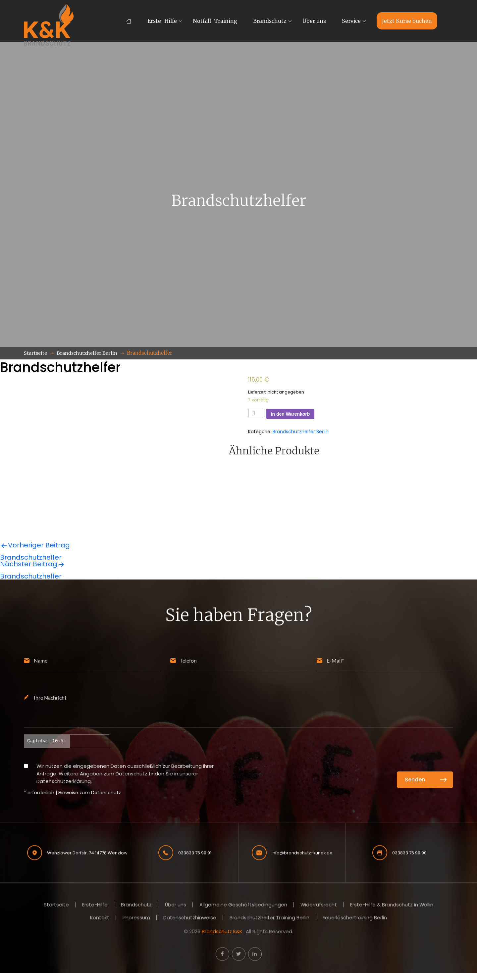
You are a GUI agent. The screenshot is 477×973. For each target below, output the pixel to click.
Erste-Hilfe (162, 21)
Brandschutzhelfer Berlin (301, 431)
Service (351, 21)
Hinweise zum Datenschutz (89, 792)
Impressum (136, 918)
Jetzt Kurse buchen (407, 21)
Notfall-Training (215, 21)
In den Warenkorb (290, 414)
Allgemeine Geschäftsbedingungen (243, 905)
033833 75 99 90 (409, 852)
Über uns (314, 21)
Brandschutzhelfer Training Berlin (270, 918)
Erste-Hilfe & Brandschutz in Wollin (392, 905)
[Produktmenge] (256, 413)
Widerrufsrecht (318, 905)
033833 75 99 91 (194, 852)
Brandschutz (270, 21)
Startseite (56, 905)
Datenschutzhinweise (190, 918)
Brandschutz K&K (222, 931)
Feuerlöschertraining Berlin (355, 918)
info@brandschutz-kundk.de (302, 852)
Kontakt (100, 918)
